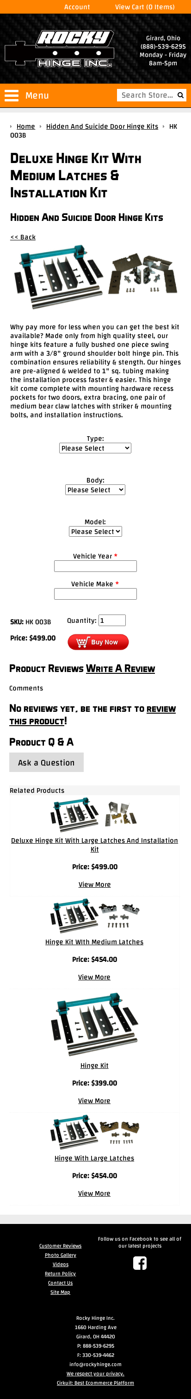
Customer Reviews (60, 1245)
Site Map (60, 1292)
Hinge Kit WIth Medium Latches (94, 941)
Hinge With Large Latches (94, 1158)
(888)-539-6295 (163, 46)
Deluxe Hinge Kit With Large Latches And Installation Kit (94, 844)
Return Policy (60, 1273)
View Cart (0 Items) (145, 6)
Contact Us (60, 1283)
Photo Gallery (60, 1255)
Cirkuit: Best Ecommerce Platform (95, 1383)
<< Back (23, 236)
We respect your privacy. (95, 1373)
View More (95, 884)
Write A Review (120, 668)
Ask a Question (46, 762)
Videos (60, 1264)
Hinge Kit (94, 1065)
